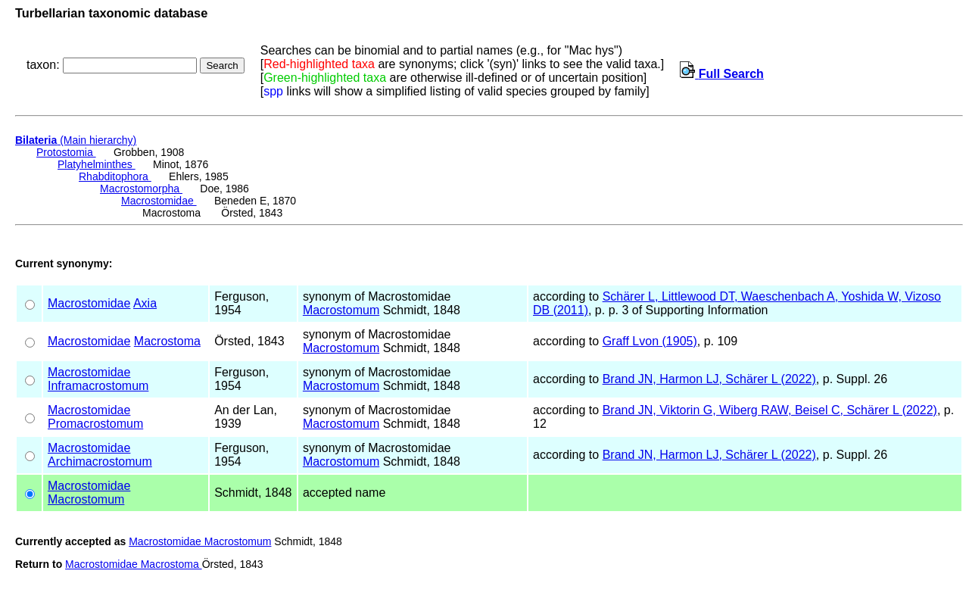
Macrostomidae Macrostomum (200, 541)
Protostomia (66, 152)
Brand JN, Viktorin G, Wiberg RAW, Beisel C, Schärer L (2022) (770, 410)
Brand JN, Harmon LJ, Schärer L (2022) (709, 379)
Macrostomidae (159, 201)
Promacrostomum (95, 423)
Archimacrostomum (100, 461)
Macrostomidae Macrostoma (133, 564)
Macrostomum (341, 310)
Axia (145, 303)
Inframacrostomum (98, 385)
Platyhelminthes (97, 164)
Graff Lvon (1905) (650, 341)
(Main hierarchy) (75, 140)
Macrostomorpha (141, 188)
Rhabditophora (115, 176)
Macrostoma (167, 341)
